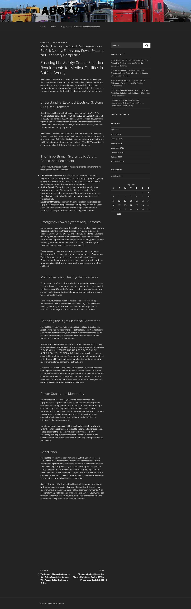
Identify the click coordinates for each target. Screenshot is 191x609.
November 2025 (117, 152)
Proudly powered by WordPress (52, 603)
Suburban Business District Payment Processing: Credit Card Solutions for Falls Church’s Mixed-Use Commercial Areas (130, 93)
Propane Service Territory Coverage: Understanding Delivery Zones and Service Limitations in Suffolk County (127, 103)
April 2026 (115, 130)
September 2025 (117, 161)
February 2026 (116, 139)
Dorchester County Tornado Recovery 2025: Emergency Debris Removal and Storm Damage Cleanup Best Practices (129, 73)
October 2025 (116, 157)
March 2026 (116, 134)
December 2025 (117, 148)
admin (64, 43)
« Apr (119, 213)
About (42, 27)
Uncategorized (116, 176)
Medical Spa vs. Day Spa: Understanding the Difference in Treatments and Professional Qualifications (128, 83)
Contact (53, 27)
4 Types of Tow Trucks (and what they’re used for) (80, 27)
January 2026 (116, 143)
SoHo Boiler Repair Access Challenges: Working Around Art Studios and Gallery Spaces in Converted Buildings (129, 63)
